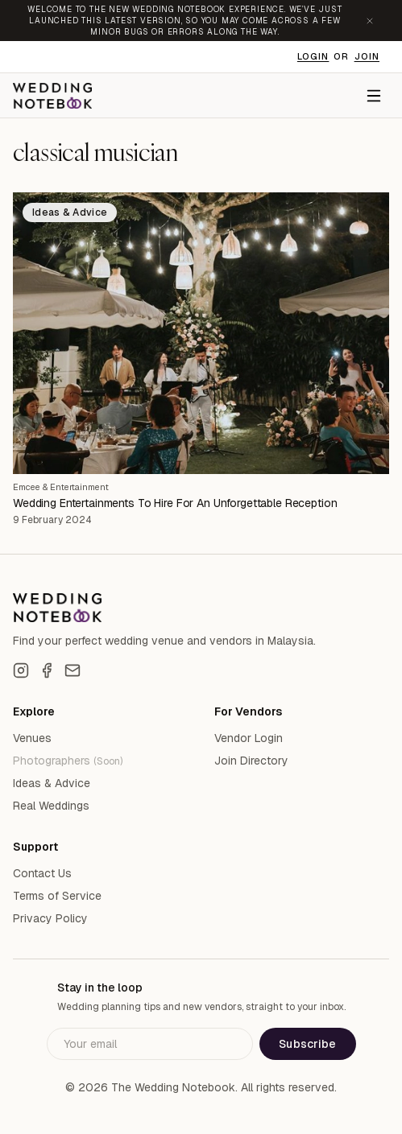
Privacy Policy (50, 918)
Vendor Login (248, 738)
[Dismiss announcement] (369, 20)
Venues (32, 738)
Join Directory (251, 760)
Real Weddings (51, 805)
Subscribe (307, 1044)
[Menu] (373, 95)
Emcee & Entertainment (61, 487)
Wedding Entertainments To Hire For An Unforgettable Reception (175, 503)
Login (313, 56)
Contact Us (42, 873)
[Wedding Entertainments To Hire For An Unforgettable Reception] (201, 333)
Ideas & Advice (51, 783)
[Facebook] (47, 670)
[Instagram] (21, 670)
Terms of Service (57, 896)
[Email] (72, 670)
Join (366, 56)
